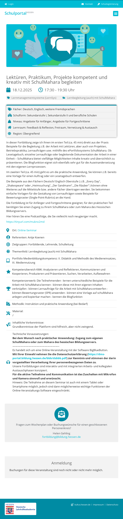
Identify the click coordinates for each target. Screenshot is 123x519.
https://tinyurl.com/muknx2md (25, 221)
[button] (115, 13)
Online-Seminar (27, 230)
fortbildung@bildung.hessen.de (61, 437)
